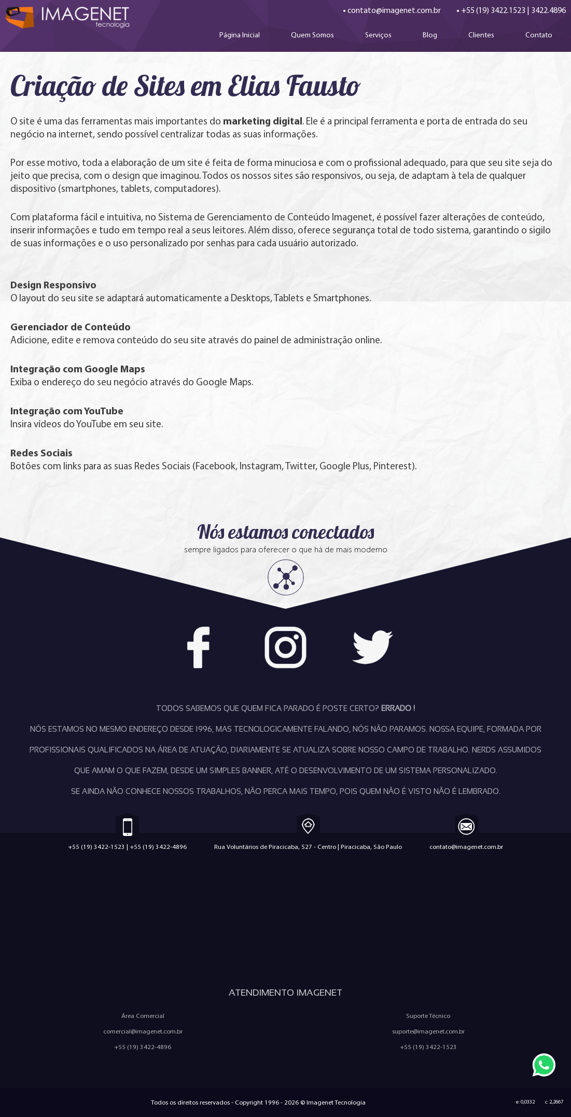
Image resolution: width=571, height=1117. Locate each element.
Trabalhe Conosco (353, 916)
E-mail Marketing (73, 952)
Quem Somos (312, 34)
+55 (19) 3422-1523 (96, 846)
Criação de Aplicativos (72, 934)
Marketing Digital (207, 934)
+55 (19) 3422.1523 (493, 10)
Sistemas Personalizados (208, 952)
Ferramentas (352, 952)
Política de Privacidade (488, 934)
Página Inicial (239, 34)
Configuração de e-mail (488, 952)
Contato (538, 34)
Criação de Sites (72, 916)
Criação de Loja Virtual (207, 916)
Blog (430, 34)
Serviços (378, 34)
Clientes (481, 34)
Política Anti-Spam (353, 934)
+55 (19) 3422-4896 (158, 846)
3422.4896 (548, 10)
